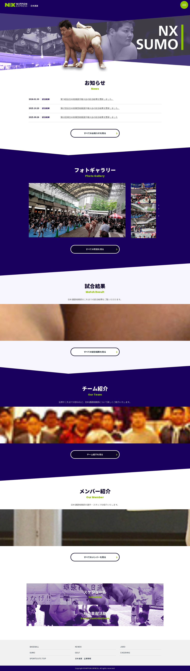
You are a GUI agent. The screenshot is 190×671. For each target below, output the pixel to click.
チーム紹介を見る (95, 454)
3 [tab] (158, 212)
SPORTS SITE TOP (38, 658)
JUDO (122, 646)
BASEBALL (34, 646)
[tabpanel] (143, 210)
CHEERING (125, 652)
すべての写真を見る (95, 249)
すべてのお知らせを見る (95, 133)
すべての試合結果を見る (95, 351)
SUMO (32, 652)
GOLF (77, 652)
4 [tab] (158, 216)
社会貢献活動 (95, 616)
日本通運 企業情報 (83, 658)
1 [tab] (158, 205)
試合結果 (46, 99)
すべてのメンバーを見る (95, 557)
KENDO (78, 646)
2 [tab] (158, 209)
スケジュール (95, 594)
